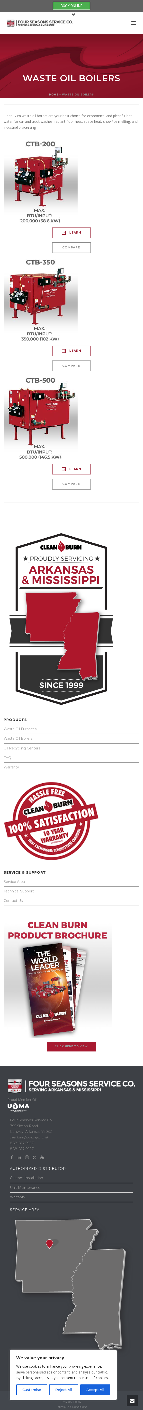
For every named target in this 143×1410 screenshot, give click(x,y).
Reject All (63, 1390)
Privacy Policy (71, 1401)
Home (53, 94)
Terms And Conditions (71, 1407)
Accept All (95, 1390)
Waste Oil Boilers (18, 738)
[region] (63, 1375)
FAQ (7, 758)
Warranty (11, 767)
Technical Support (19, 891)
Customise (31, 1390)
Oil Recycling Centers (22, 748)
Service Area (14, 882)
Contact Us (13, 901)
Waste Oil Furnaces (20, 729)
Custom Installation (26, 1178)
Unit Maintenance (25, 1187)
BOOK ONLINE (71, 6)
